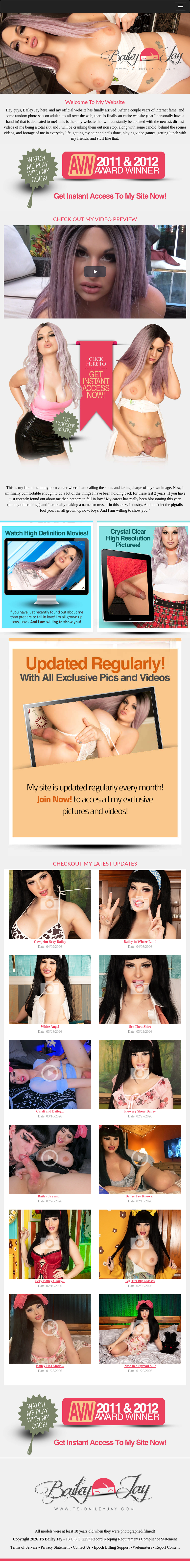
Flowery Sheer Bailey (140, 1111)
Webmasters (142, 1547)
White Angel (50, 1027)
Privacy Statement (55, 1547)
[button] (95, 271)
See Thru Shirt (140, 1027)
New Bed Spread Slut (140, 1366)
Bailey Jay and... (50, 1196)
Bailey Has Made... (50, 1366)
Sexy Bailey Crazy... (50, 1281)
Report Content (167, 1547)
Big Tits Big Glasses (140, 1281)
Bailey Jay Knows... (139, 1196)
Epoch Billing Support (112, 1547)
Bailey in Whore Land (140, 942)
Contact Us (82, 1547)
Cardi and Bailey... (50, 1111)
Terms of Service (23, 1547)
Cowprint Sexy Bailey (50, 942)
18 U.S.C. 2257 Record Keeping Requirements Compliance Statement (121, 1539)
